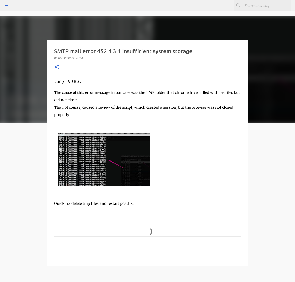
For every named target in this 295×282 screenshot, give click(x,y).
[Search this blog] (267, 5)
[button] (57, 67)
